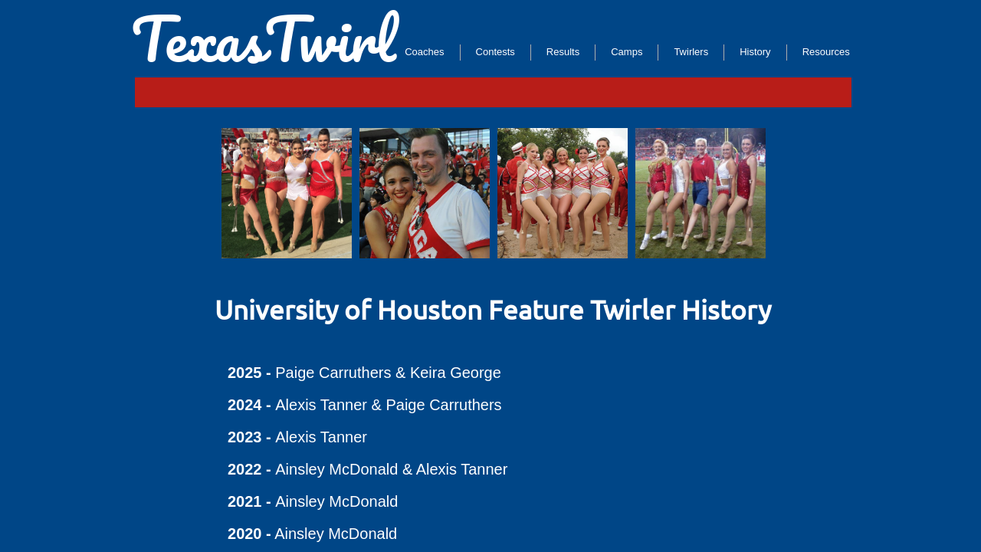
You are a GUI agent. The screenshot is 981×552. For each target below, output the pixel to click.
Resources (826, 52)
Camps (626, 52)
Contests (495, 52)
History (755, 52)
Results (562, 52)
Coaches (424, 52)
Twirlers (691, 52)
